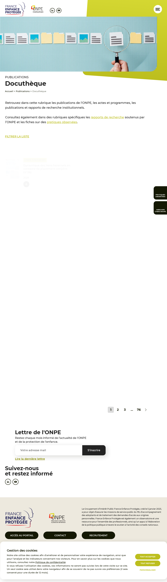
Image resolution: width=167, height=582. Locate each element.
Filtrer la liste (17, 136)
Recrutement (98, 535)
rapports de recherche (107, 117)
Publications (23, 91)
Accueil (9, 91)
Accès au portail (21, 535)
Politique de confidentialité (50, 562)
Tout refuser (147, 563)
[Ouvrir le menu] (158, 9)
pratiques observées (62, 122)
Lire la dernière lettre (30, 459)
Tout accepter (147, 557)
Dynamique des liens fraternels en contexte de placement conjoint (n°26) (46, 169)
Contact (60, 535)
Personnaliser (148, 570)
